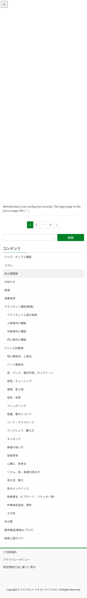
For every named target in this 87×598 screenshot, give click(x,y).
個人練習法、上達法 (19, 356)
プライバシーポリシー (16, 559)
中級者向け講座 (16, 331)
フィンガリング (16, 406)
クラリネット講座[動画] (18, 306)
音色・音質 (14, 397)
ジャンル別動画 (13, 348)
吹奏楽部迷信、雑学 (19, 505)
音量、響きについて (19, 414)
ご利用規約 (10, 552)
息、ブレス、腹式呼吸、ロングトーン (30, 373)
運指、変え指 (15, 389)
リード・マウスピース (20, 422)
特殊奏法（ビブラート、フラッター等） (31, 497)
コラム (8, 265)
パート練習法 (15, 364)
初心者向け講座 (16, 339)
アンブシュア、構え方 (20, 430)
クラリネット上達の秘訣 (22, 315)
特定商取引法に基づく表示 (19, 567)
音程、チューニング (19, 381)
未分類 (8, 521)
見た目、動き (15, 480)
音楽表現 (12, 455)
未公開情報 (11, 273)
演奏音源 (9, 298)
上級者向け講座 (16, 323)
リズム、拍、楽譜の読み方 (23, 472)
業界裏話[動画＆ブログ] (18, 530)
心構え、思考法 (16, 464)
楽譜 (7, 290)
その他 (11, 513)
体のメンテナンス (18, 488)
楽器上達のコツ (13, 538)
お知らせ (9, 282)
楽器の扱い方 (15, 447)
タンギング (14, 439)
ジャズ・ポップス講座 (17, 257)
